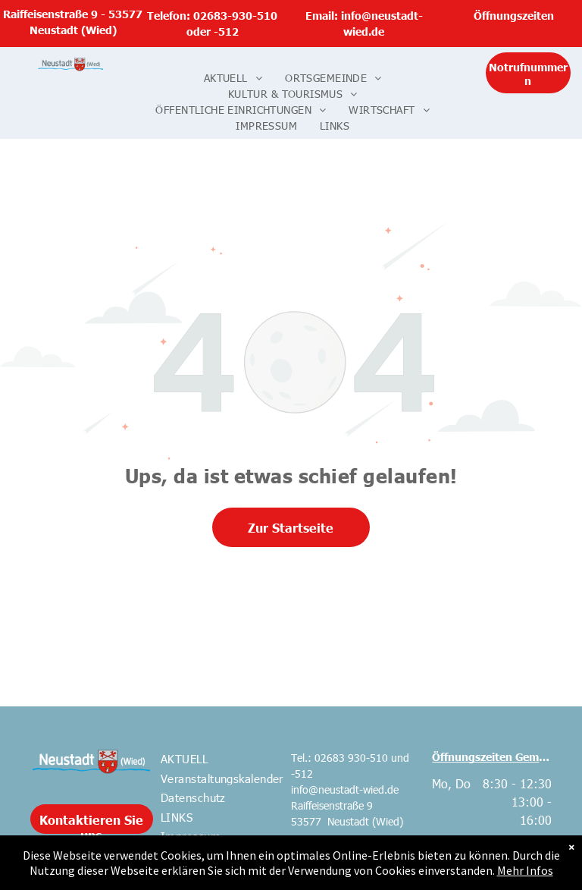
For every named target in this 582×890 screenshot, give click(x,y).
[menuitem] (233, 78)
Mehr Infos (525, 870)
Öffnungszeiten (514, 15)
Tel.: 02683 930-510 (339, 757)
